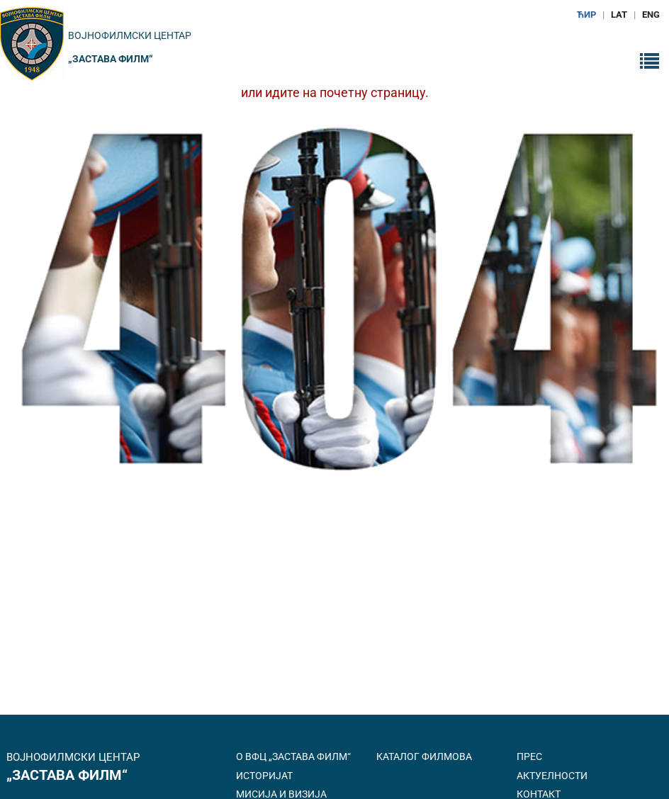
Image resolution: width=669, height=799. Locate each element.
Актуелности (552, 775)
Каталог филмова (424, 756)
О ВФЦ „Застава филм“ (293, 756)
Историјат (264, 775)
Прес (529, 756)
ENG (651, 14)
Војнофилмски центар (129, 35)
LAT (619, 14)
